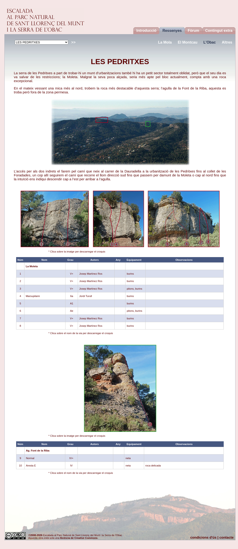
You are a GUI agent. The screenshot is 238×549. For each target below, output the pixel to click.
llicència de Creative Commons (79, 538)
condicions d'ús (203, 537)
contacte (226, 537)
